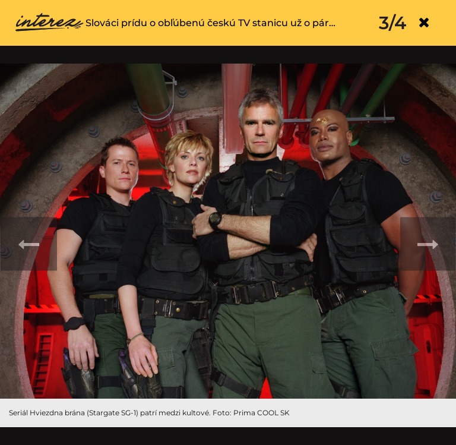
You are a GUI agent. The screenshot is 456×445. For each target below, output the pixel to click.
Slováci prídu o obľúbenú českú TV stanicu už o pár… (210, 23)
